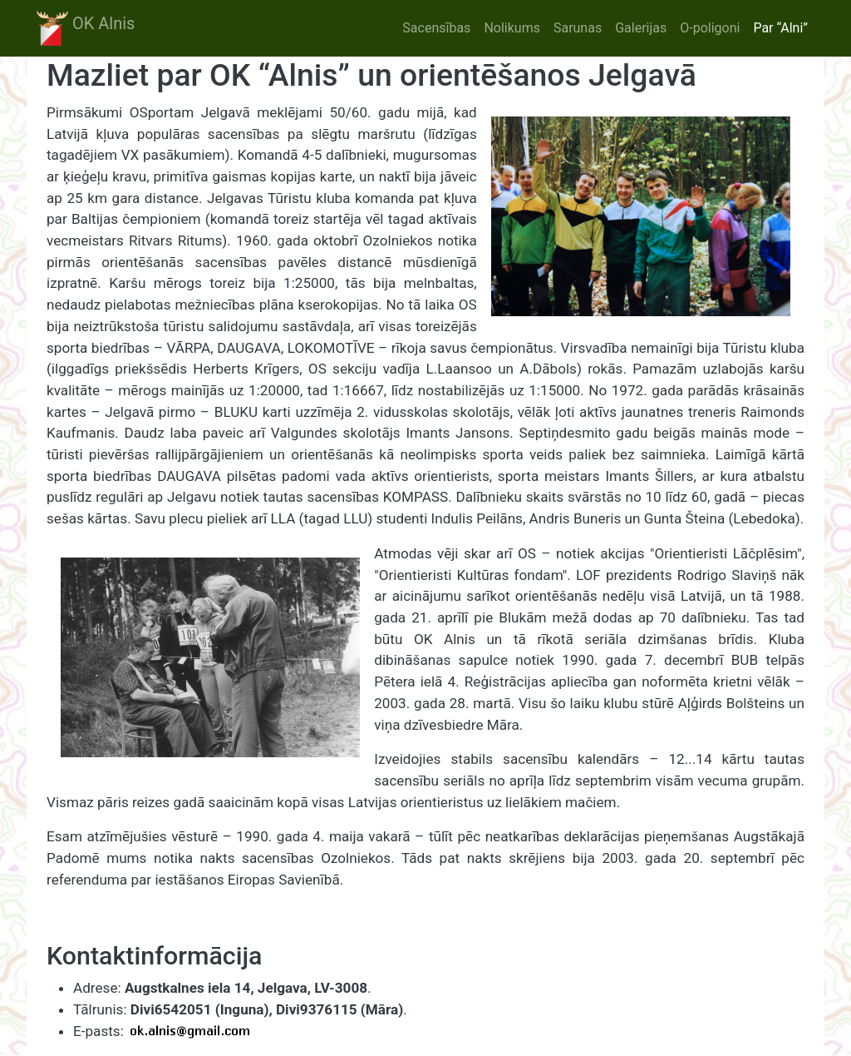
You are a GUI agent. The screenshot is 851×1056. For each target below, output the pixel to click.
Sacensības (436, 28)
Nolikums (512, 28)
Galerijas (641, 28)
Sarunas (577, 28)
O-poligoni (710, 28)
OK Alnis (86, 28)
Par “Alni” (780, 28)
